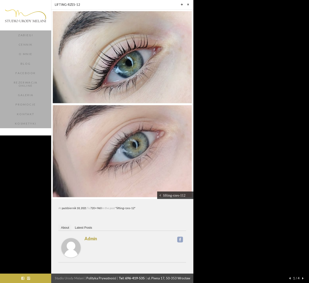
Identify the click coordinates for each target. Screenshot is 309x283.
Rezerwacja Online (26, 84)
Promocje (25, 104)
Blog (26, 63)
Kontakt (26, 114)
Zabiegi (25, 35)
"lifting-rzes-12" (125, 208)
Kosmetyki (25, 123)
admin (90, 238)
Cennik (26, 44)
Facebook (25, 73)
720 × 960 (96, 208)
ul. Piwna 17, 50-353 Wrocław (168, 278)
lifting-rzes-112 (174, 195)
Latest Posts (83, 227)
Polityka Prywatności (101, 278)
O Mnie (25, 54)
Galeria (26, 95)
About (65, 227)
